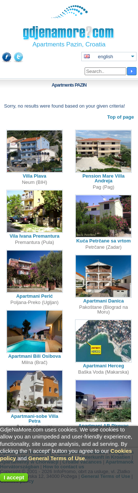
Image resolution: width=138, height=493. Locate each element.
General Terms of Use (56, 458)
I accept (14, 477)
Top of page (120, 117)
